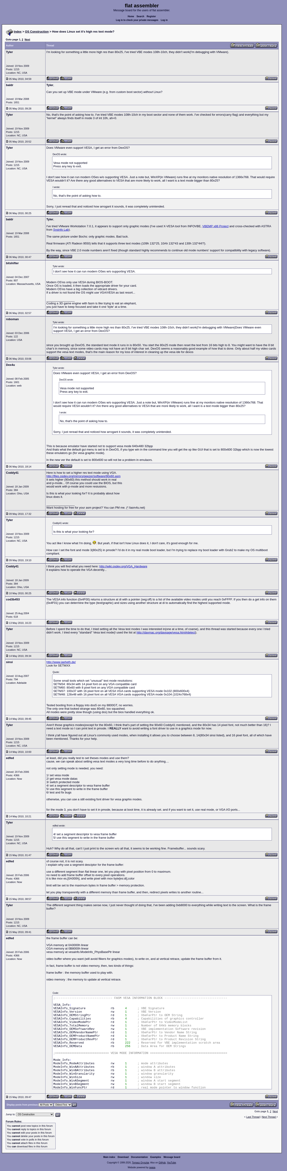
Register (151, 16)
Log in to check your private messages (137, 20)
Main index (109, 1157)
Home (131, 16)
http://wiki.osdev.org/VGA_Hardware (123, 566)
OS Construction (37, 31)
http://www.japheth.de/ (61, 662)
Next (27, 39)
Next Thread (269, 1116)
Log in (164, 20)
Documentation (139, 1157)
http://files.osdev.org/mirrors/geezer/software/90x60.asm (83, 476)
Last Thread (253, 1116)
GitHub (162, 1162)
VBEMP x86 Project (215, 226)
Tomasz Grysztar (140, 1162)
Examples (155, 1157)
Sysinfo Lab (61, 229)
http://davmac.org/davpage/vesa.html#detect (165, 632)
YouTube (171, 1162)
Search (140, 16)
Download (123, 1157)
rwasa (152, 1167)
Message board (172, 1157)
